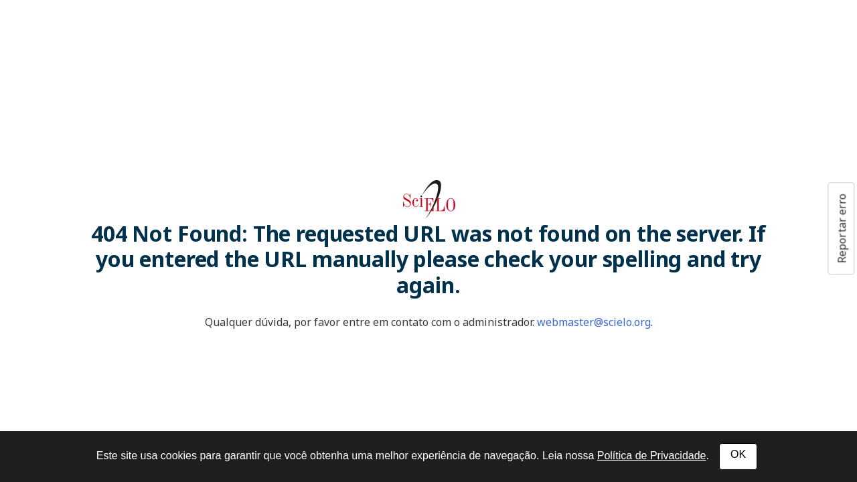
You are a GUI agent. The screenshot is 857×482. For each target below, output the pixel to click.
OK (738, 454)
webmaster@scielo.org (594, 322)
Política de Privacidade (651, 455)
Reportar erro (841, 228)
